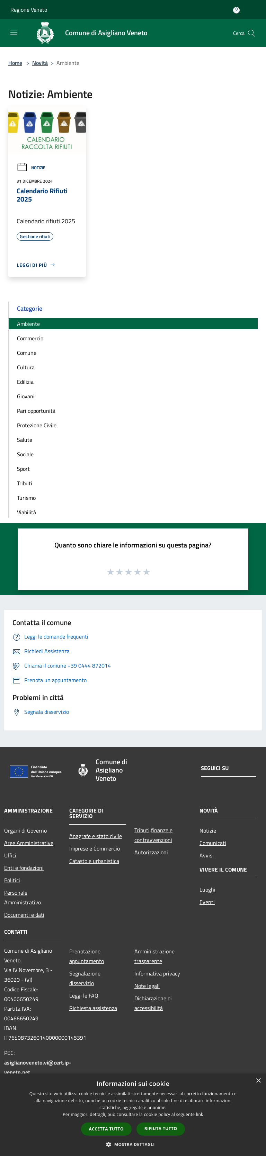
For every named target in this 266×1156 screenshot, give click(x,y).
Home (15, 63)
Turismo (26, 498)
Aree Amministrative (28, 843)
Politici (12, 880)
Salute (24, 440)
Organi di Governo (25, 830)
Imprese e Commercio (94, 848)
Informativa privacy (157, 973)
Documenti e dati (24, 915)
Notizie (31, 167)
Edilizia (25, 382)
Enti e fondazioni (24, 868)
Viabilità (26, 512)
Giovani (26, 396)
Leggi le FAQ (83, 995)
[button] (133, 1144)
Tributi (24, 483)
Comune (26, 353)
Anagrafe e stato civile (95, 836)
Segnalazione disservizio (84, 978)
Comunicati (213, 843)
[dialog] (133, 1115)
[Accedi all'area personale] (236, 10)
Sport (23, 469)
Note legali (147, 986)
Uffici (10, 855)
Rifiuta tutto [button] (160, 1128)
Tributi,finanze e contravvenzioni (153, 835)
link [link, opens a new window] (199, 1114)
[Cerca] (251, 33)
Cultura (26, 367)
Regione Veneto (28, 10)
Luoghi (207, 889)
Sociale (25, 454)
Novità (40, 63)
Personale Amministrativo (22, 897)
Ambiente (28, 324)
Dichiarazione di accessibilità (153, 1003)
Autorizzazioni (151, 852)
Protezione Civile (36, 425)
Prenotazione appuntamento (86, 956)
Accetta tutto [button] (106, 1129)
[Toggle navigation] (14, 32)
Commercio (30, 338)
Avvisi (207, 855)
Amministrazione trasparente (154, 956)
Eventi (207, 902)
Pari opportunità (36, 411)
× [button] (258, 1081)
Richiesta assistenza (93, 1008)
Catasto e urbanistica (94, 861)
